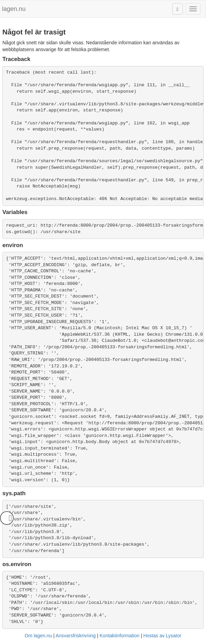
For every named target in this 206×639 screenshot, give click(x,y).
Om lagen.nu (38, 635)
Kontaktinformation (119, 635)
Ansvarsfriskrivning (75, 635)
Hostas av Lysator (162, 635)
